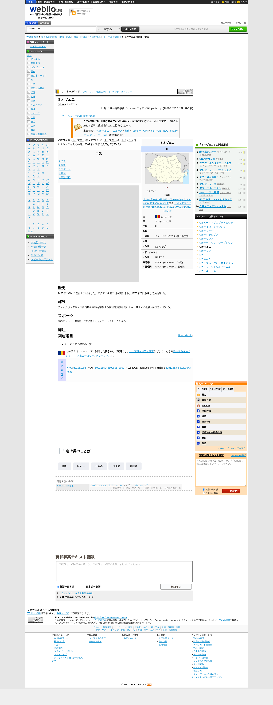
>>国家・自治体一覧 (152, 488)
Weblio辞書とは (61, 638)
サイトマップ (60, 654)
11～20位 (215, 389)
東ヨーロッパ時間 (173, 262)
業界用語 (35, 63)
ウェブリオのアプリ (98, 638)
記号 (30, 231)
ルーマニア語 (79, 140)
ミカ (201, 254)
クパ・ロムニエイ (209, 177)
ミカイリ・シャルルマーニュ (215, 266)
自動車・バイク (39, 75)
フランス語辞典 (200, 657)
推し (64, 466)
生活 (33, 100)
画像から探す (95, 641)
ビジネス (35, 59)
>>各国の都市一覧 (172, 488)
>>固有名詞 (116, 488)
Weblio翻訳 (198, 648)
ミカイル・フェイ (208, 270)
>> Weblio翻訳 (238, 455)
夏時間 (148, 266)
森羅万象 (206, 400)
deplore (206, 421)
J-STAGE (156, 130)
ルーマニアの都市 (112, 37)
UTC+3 (158, 266)
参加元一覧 (241, 23)
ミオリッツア (206, 238)
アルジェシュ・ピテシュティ (215, 170)
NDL (165, 130)
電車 (33, 71)
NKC (69, 367)
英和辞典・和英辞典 (202, 645)
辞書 (31, 2)
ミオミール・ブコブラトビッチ (216, 222)
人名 (33, 126)
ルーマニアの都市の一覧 (78, 344)
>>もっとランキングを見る (232, 448)
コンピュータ (37, 67)
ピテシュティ (65, 144)
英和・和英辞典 (65, 2)
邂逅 (204, 438)
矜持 (204, 443)
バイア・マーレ (115, 485)
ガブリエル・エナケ (210, 188)
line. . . (81, 466)
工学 (33, 84)
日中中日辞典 (83, 2)
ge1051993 (79, 367)
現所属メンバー (207, 151)
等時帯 (146, 262)
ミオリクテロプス (208, 234)
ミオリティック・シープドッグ (216, 242)
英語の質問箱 (38, 250)
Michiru (206, 405)
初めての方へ (227, 23)
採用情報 (163, 645)
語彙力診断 (37, 255)
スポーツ (35, 113)
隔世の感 (206, 410)
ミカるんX (204, 258)
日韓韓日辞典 (99, 2)
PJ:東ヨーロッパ (85, 355)
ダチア (101, 293)
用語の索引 (101, 92)
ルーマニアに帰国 (209, 192)
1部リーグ (80, 321)
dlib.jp (173, 130)
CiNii (146, 130)
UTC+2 (158, 262)
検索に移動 (89, 116)
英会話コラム (38, 242)
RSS (149, 685)
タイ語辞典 (198, 664)
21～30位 (228, 389)
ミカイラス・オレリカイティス (216, 262)
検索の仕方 (59, 641)
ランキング (113, 92)
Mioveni (62, 104)
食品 (33, 121)
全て (29, 55)
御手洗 (133, 466)
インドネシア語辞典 (202, 661)
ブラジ (147, 485)
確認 (204, 416)
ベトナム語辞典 (200, 667)
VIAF (91, 367)
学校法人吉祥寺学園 (212, 432)
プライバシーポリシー (64, 651)
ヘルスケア (36, 105)
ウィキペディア (70, 91)
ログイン (215, 2)
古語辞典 (113, 2)
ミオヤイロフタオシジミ (212, 226)
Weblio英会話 (38, 246)
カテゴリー (126, 92)
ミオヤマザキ (206, 230)
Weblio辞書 (224, 620)
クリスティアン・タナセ (212, 206)
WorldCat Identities (138, 367)
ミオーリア (205, 250)
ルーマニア (166, 217)
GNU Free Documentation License (110, 617)
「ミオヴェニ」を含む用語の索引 (76, 593)
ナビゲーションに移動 (70, 116)
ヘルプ (244, 2)
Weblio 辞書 (230, 2)
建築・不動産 (37, 88)
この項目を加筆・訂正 (141, 351)
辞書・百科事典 (39, 134)
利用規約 (58, 648)
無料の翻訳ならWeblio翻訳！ (83, 12)
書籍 (126, 130)
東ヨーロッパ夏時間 (174, 266)
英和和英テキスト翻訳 (75, 556)
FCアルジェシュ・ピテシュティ (215, 201)
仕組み (99, 466)
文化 (33, 96)
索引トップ (88, 92)
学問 (33, 92)
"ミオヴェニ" (103, 130)
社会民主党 (182, 236)
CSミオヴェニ (96, 321)
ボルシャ (139, 485)
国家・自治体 (80, 37)
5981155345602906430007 (110, 367)
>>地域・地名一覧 (131, 488)
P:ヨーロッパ (103, 355)
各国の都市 (95, 37)
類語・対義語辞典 (46, 2)
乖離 (204, 427)
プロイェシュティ (98, 485)
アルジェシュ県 (127, 140)
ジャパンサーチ (91, 135)
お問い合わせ (130, 638)
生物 (33, 117)
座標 (171, 203)
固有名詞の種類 (49, 37)
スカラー (136, 130)
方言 (33, 130)
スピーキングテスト (42, 259)
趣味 (33, 109)
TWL (105, 135)
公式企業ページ (166, 638)
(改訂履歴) (100, 620)
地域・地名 (65, 37)
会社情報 (163, 641)
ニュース (117, 130)
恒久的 (116, 466)
